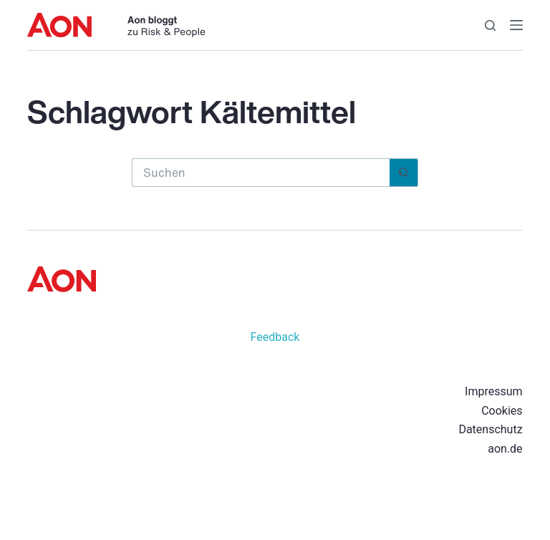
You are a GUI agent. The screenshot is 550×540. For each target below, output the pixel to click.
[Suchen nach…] (261, 172)
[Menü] (516, 25)
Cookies (501, 411)
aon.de (505, 448)
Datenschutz (490, 429)
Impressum (494, 391)
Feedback (275, 337)
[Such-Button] (404, 172)
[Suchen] (490, 25)
